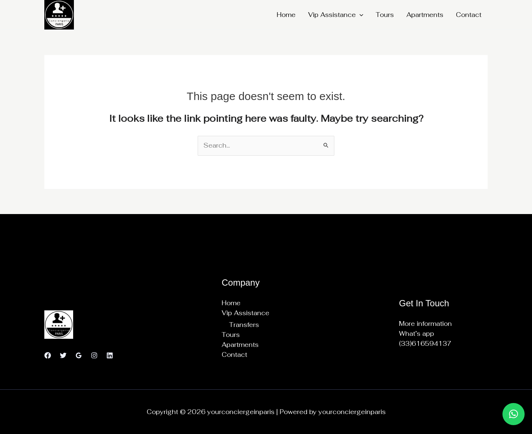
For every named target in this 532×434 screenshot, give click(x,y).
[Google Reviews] (78, 355)
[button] (359, 15)
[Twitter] (63, 355)
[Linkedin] (109, 355)
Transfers (244, 325)
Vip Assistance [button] (335, 15)
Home (286, 15)
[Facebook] (47, 355)
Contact (468, 15)
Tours (385, 15)
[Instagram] (94, 355)
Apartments (424, 15)
